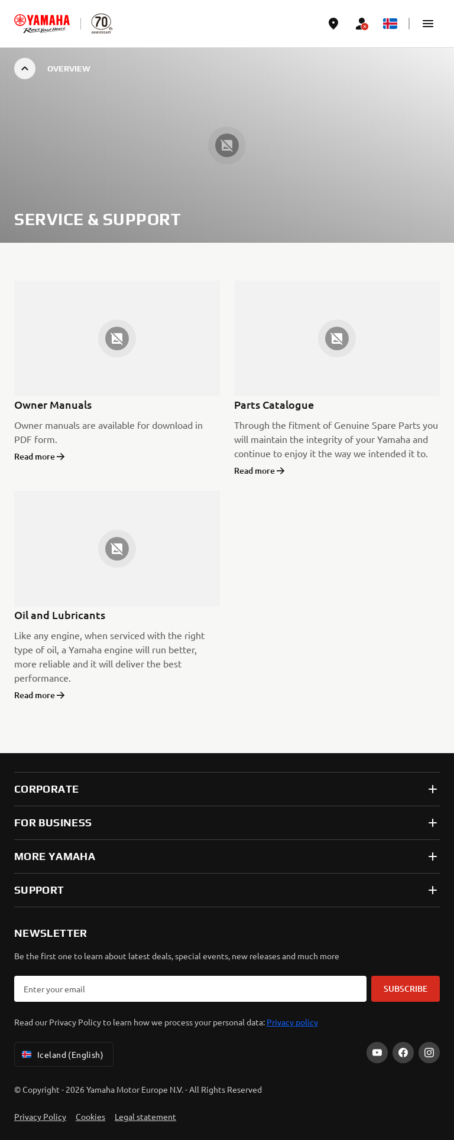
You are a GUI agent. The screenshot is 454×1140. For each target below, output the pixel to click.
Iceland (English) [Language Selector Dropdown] (61, 1054)
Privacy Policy (40, 1116)
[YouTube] (377, 1052)
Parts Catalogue (274, 404)
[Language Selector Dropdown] (390, 23)
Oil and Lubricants (59, 614)
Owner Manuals (53, 404)
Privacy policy (292, 1022)
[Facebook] (403, 1052)
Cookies (90, 1116)
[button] (428, 23)
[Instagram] (429, 1052)
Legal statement (145, 1116)
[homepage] (42, 23)
